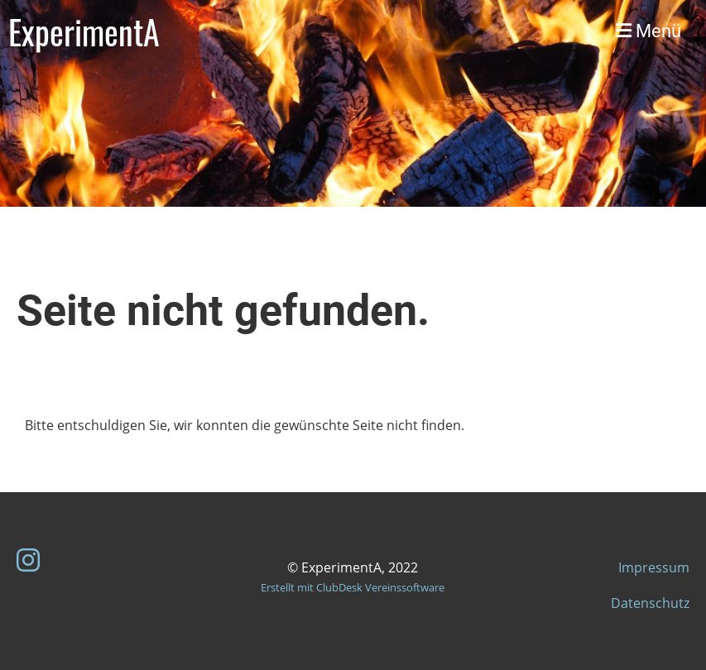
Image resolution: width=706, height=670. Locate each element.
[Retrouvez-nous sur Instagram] (28, 559)
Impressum (653, 567)
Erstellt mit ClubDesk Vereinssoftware (352, 587)
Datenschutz (650, 603)
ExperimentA (84, 31)
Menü (648, 31)
